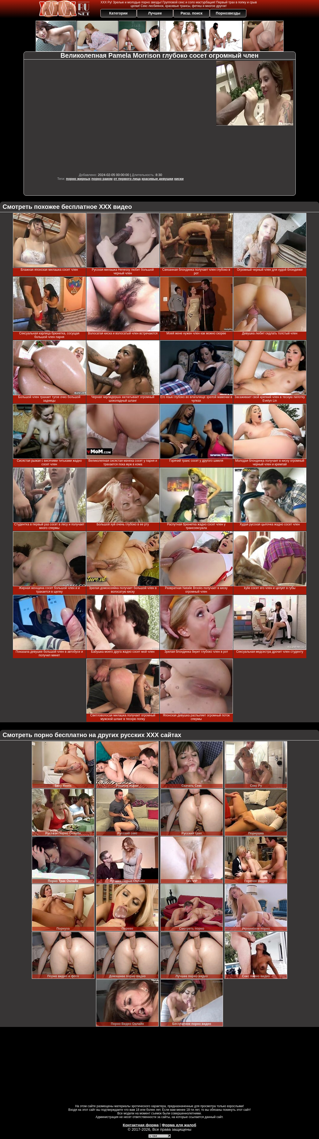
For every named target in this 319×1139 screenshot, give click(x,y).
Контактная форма (141, 1125)
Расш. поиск (192, 13)
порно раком (102, 179)
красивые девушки (157, 179)
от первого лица (127, 179)
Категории (118, 13)
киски (178, 179)
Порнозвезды (228, 13)
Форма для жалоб (179, 1125)
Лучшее (155, 13)
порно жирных (78, 179)
